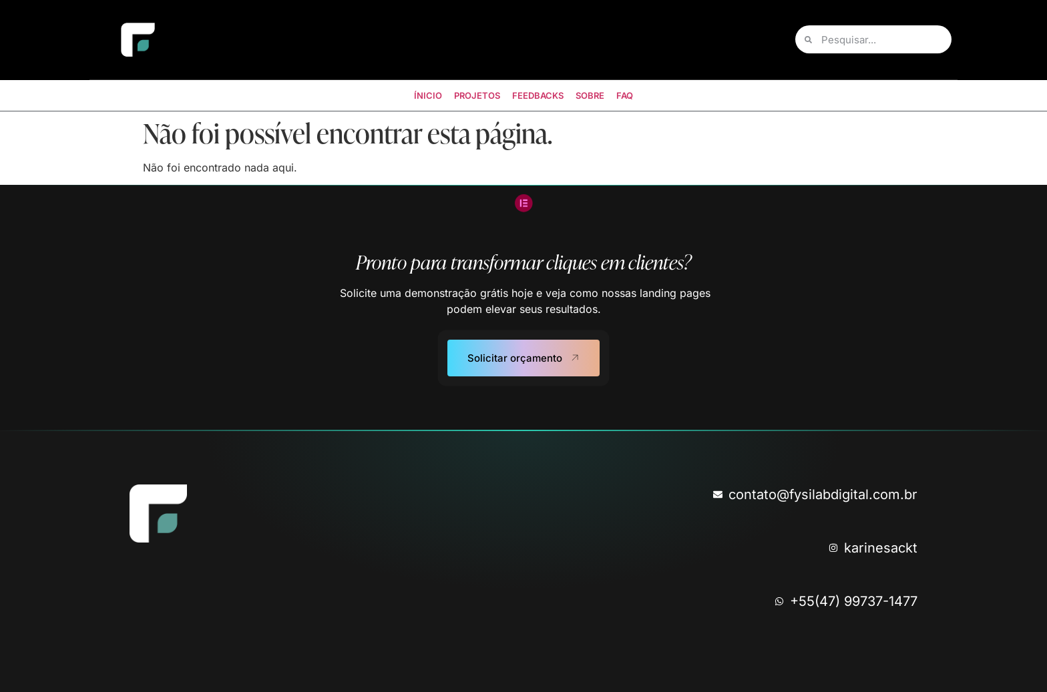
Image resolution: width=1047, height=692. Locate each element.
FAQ (624, 95)
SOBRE (590, 95)
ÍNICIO (428, 95)
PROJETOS (477, 95)
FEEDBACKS (538, 95)
